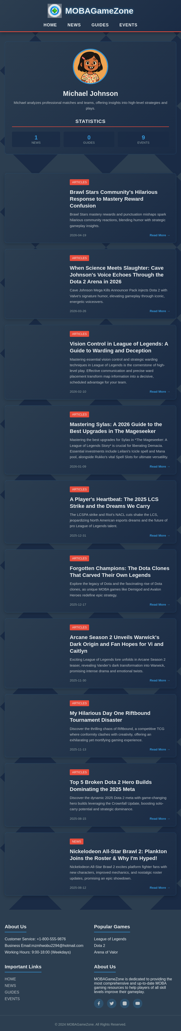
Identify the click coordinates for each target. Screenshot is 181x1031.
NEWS (74, 25)
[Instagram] (124, 1003)
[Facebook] (98, 1003)
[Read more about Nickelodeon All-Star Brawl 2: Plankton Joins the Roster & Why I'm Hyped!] (34, 864)
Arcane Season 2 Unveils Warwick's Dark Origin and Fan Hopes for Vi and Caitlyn (117, 644)
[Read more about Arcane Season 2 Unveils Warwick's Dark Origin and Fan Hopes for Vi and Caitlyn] (34, 653)
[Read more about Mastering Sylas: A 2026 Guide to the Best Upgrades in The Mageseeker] (34, 440)
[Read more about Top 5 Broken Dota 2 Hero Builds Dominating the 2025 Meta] (34, 794)
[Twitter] (111, 1003)
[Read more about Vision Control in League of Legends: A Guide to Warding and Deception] (34, 362)
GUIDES (100, 25)
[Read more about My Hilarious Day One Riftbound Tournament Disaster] (34, 725)
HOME (50, 25)
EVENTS (128, 25)
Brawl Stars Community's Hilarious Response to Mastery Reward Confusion (113, 199)
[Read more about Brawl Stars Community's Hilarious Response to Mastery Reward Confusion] (34, 208)
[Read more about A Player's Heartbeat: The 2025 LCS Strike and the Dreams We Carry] (34, 512)
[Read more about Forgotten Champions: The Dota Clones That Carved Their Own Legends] (34, 581)
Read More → (160, 235)
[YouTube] (137, 1003)
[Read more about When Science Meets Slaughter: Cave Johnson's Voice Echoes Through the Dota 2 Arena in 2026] (34, 284)
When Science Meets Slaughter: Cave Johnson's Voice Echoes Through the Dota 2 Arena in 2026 (117, 275)
